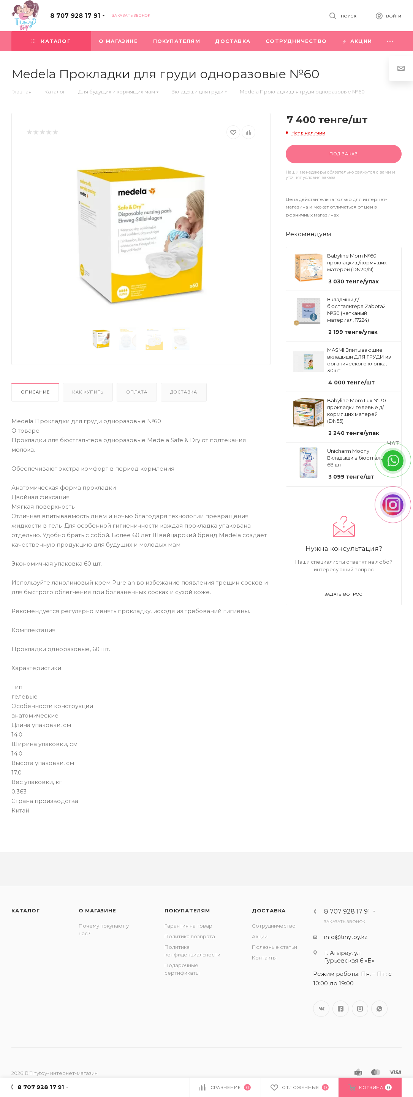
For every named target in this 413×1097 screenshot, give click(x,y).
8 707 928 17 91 (75, 15)
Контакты (264, 958)
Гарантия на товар (188, 926)
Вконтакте (321, 1009)
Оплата (136, 392)
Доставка (183, 392)
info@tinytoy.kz (345, 937)
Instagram (360, 1009)
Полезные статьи (274, 947)
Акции (259, 936)
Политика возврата (190, 936)
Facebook (340, 1009)
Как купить (87, 392)
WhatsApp (379, 1009)
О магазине (97, 910)
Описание (35, 392)
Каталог (25, 910)
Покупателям (187, 910)
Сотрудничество (274, 926)
